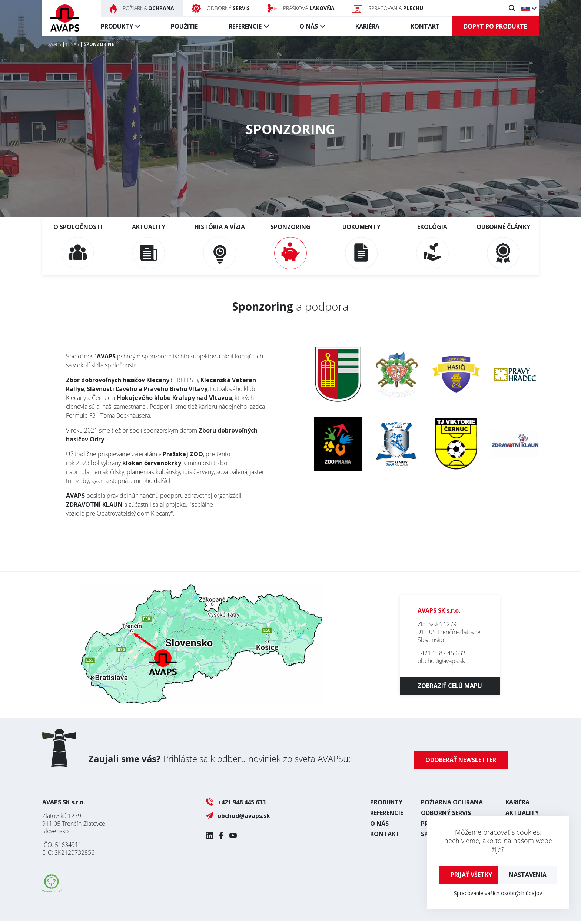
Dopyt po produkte (495, 26)
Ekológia (432, 246)
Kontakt (425, 26)
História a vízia (220, 246)
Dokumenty (361, 246)
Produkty (117, 26)
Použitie (184, 26)
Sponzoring (290, 246)
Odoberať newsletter (460, 760)
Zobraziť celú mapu (450, 686)
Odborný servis (446, 813)
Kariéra (367, 26)
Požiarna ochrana (452, 802)
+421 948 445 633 (441, 653)
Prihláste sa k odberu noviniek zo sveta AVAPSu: (219, 758)
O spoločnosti (77, 246)
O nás (308, 26)
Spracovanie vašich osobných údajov (498, 893)
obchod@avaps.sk (441, 661)
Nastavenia (528, 875)
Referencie (245, 26)
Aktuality (148, 246)
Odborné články (503, 246)
